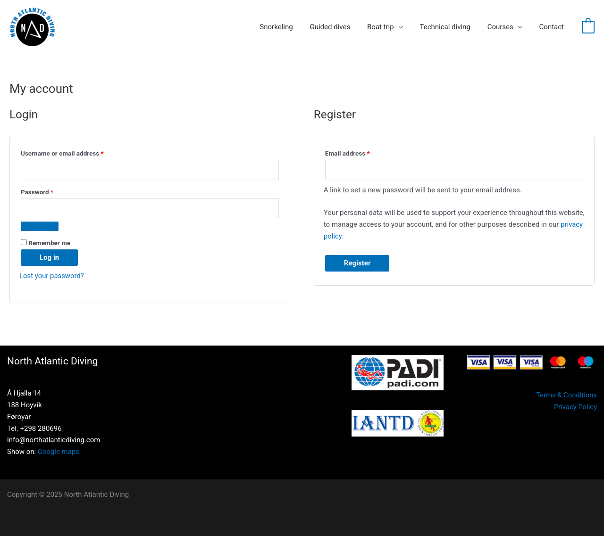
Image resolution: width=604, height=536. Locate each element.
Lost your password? (51, 276)
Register (357, 263)
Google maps (59, 451)
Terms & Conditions (566, 395)
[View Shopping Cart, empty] (588, 27)
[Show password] (40, 226)
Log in (49, 257)
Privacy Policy (575, 407)
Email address (360, 152)
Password (50, 191)
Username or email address (75, 152)
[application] (407, 26)
